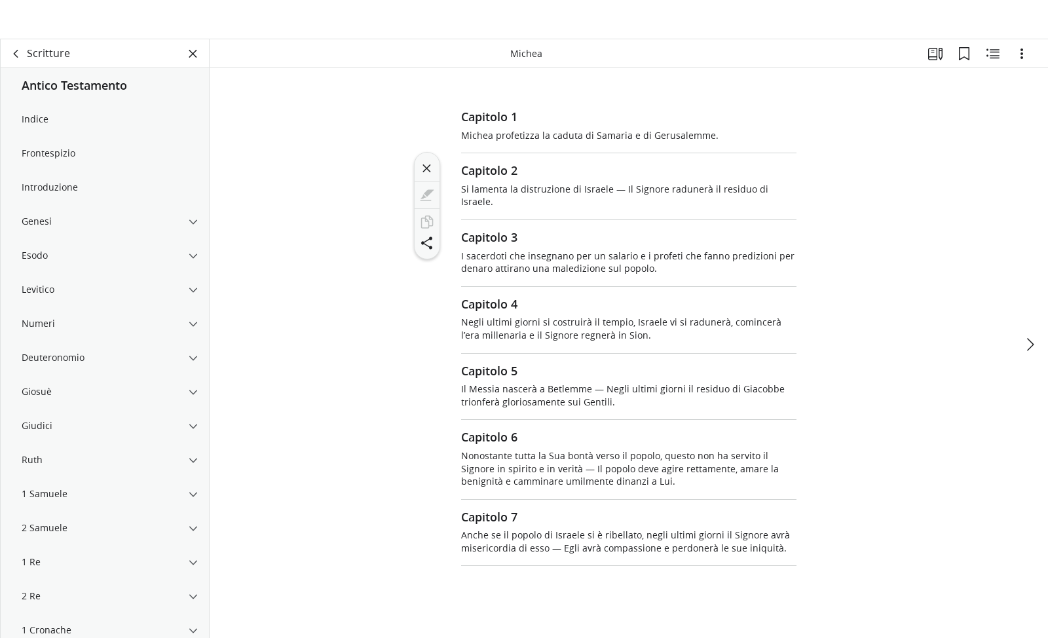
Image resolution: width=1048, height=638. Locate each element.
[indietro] (16, 62)
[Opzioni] (1022, 62)
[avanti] (1030, 332)
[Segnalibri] (964, 62)
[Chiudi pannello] (193, 62)
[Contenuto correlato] (993, 62)
